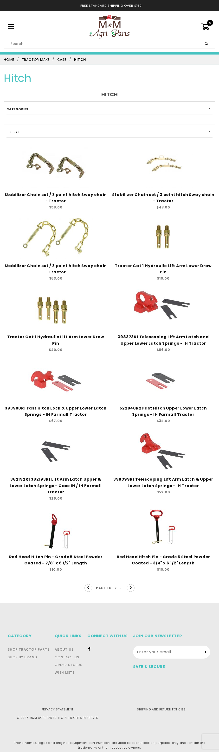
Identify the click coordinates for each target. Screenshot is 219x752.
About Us (65, 644)
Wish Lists (67, 667)
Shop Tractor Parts (27, 644)
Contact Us (68, 652)
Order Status (70, 659)
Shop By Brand (22, 652)
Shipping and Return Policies (161, 704)
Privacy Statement (58, 704)
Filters (12, 132)
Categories (16, 109)
